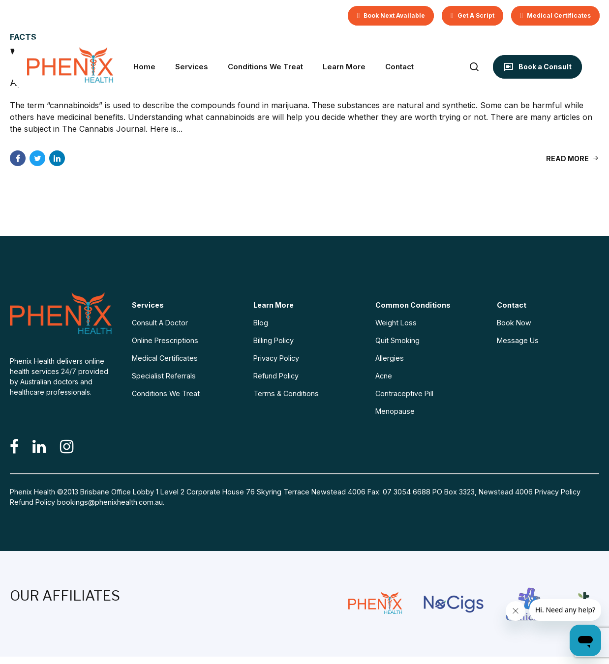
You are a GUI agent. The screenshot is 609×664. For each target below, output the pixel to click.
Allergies (389, 358)
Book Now (514, 322)
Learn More (344, 66)
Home (144, 66)
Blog (260, 322)
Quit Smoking (397, 340)
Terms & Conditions (286, 393)
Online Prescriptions (165, 340)
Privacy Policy (276, 358)
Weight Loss (396, 322)
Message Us (518, 340)
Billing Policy (273, 340)
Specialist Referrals (164, 376)
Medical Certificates (165, 358)
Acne (383, 376)
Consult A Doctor (160, 322)
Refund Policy (276, 376)
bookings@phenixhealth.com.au (110, 502)
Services (191, 66)
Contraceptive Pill (404, 393)
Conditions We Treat (265, 66)
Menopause (395, 411)
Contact (399, 66)
